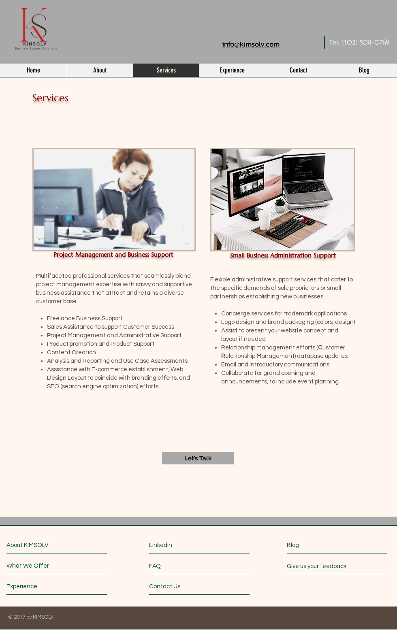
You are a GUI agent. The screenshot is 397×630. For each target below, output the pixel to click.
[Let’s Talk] (198, 458)
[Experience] (37, 586)
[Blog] (323, 545)
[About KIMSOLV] (41, 545)
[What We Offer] (37, 566)
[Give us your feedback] (320, 566)
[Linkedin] (184, 545)
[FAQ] (172, 566)
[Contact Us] (179, 586)
